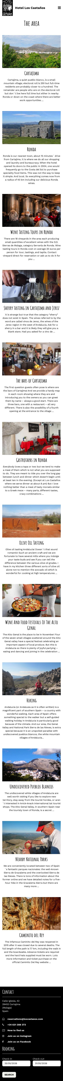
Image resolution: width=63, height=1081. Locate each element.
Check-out (38, 1058)
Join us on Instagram (16, 1036)
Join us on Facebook (16, 1041)
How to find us (16, 1030)
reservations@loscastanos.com (25, 1019)
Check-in (7, 1058)
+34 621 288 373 (17, 1024)
